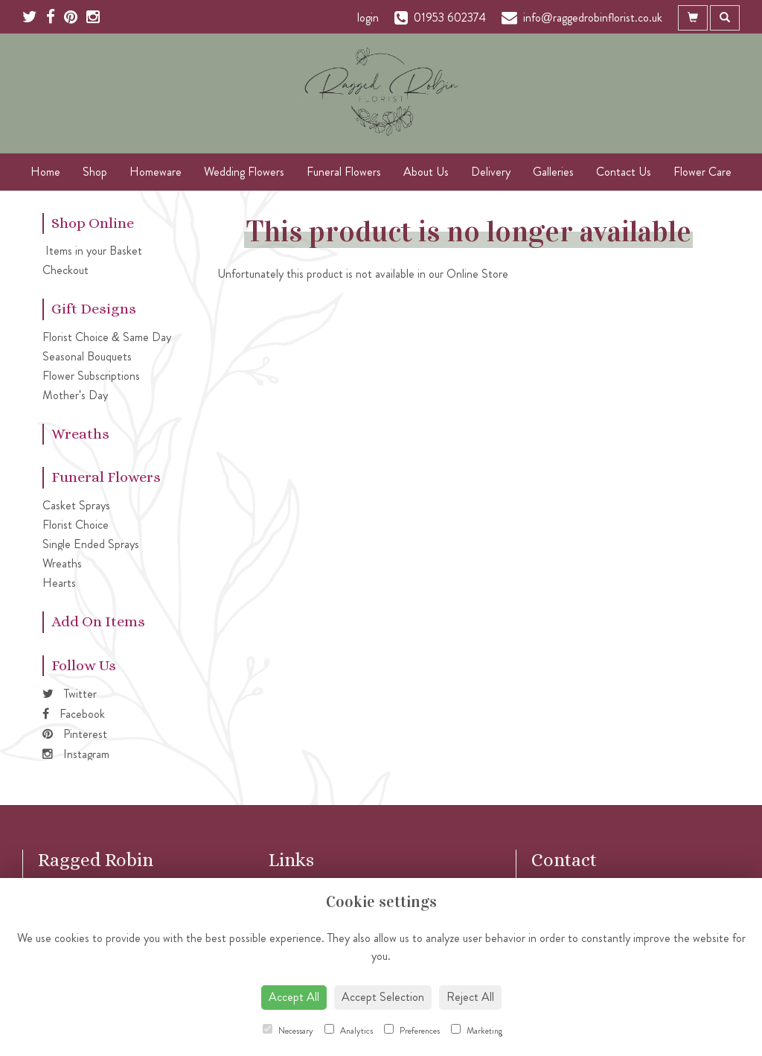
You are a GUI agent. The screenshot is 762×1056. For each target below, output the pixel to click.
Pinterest (74, 733)
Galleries (553, 171)
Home (45, 171)
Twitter (69, 693)
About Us (426, 171)
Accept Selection (383, 996)
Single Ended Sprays (90, 544)
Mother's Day (75, 395)
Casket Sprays (76, 505)
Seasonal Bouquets (87, 356)
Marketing (477, 1030)
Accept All (294, 996)
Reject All (470, 996)
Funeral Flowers (344, 171)
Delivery (490, 171)
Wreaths (62, 563)
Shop (95, 171)
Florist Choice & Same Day (106, 337)
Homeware (155, 171)
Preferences (412, 1030)
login (368, 17)
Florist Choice (75, 524)
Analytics (348, 1030)
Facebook (73, 713)
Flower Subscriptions (91, 375)
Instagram (75, 754)
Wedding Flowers (244, 171)
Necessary (288, 1030)
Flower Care (702, 171)
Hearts (59, 582)
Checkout (65, 270)
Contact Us (623, 171)
